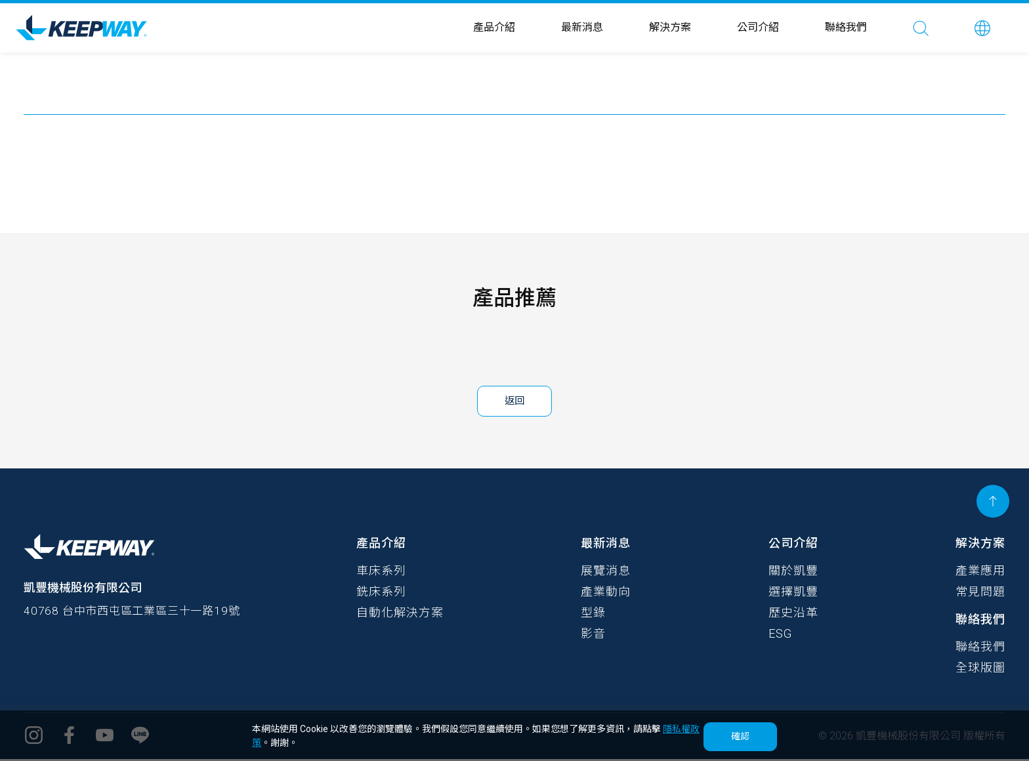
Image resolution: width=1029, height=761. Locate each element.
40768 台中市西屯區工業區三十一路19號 (138, 614)
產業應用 (980, 572)
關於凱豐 (793, 572)
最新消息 (582, 27)
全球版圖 (980, 669)
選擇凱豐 (793, 593)
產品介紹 (494, 27)
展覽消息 (606, 572)
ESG (780, 635)
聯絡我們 (846, 27)
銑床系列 (381, 593)
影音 (593, 635)
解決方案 (670, 27)
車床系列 (381, 572)
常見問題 (980, 593)
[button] (982, 28)
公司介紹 (758, 27)
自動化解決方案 (400, 614)
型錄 (593, 614)
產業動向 (606, 593)
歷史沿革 (793, 614)
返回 (515, 402)
